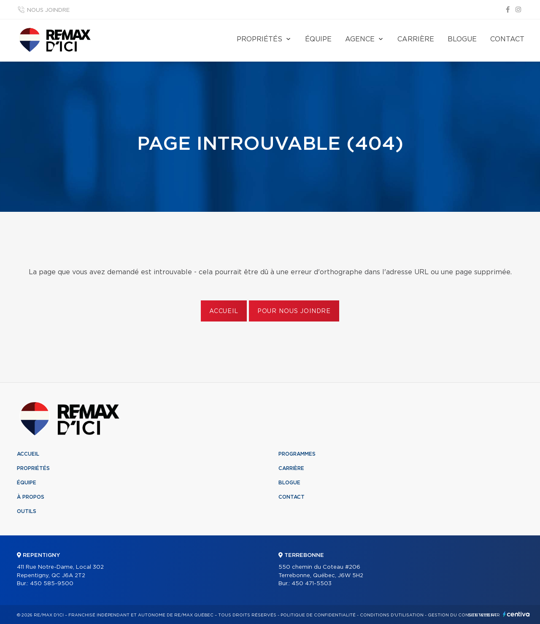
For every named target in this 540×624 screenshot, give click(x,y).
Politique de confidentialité (318, 615)
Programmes (297, 454)
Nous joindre (48, 10)
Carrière (415, 39)
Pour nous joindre (294, 311)
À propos (30, 497)
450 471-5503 (312, 583)
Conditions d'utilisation (392, 615)
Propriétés (259, 39)
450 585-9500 (51, 583)
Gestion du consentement (462, 615)
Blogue (462, 39)
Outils (26, 511)
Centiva (516, 614)
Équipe (318, 39)
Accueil (223, 311)
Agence (360, 39)
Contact (507, 39)
